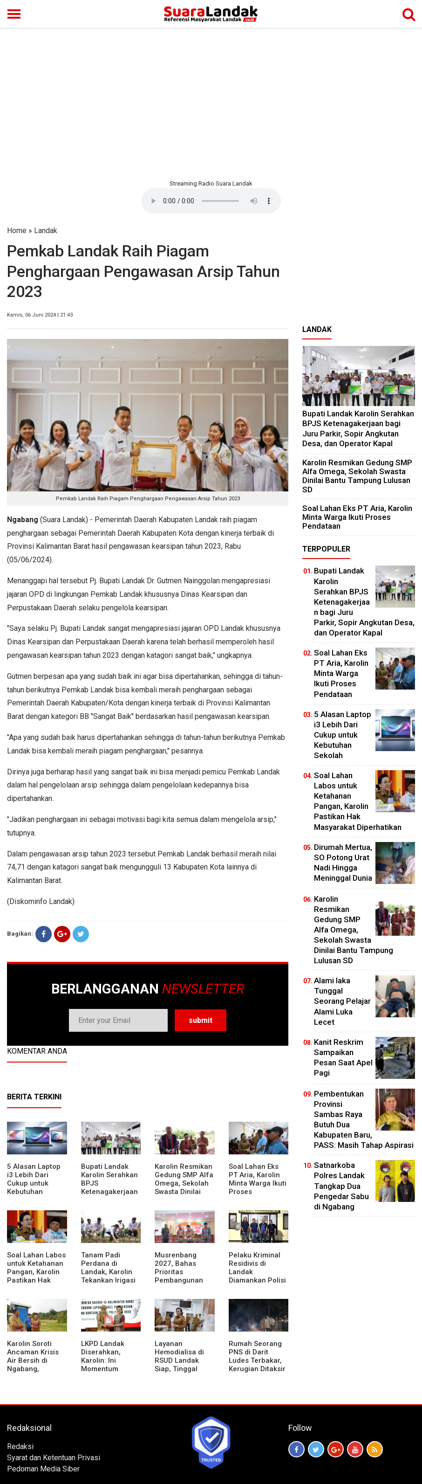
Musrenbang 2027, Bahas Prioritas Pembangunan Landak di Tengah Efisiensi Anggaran (184, 1280)
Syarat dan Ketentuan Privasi (53, 1457)
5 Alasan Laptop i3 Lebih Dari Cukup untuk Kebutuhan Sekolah (34, 1183)
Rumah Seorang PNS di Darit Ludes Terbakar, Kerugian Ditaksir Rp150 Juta (257, 1360)
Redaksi (20, 1446)
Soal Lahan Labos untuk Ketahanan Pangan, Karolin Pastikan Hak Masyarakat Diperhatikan (36, 1276)
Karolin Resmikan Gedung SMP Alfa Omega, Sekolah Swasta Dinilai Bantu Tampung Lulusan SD (184, 1187)
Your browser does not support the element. (211, 201)
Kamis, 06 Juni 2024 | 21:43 (40, 315)
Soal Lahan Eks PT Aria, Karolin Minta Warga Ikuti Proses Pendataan (257, 1183)
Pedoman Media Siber (43, 1468)
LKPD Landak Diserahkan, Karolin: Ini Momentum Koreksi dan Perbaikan (102, 1364)
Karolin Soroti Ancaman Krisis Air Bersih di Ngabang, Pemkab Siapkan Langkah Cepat (34, 1364)
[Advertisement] (211, 102)
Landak (45, 230)
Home (17, 230)
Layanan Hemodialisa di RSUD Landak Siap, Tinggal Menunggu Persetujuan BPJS (184, 1364)
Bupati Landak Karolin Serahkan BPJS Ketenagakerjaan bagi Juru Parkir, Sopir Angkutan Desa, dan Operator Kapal (109, 1195)
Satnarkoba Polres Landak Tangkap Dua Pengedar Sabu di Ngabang (341, 1185)
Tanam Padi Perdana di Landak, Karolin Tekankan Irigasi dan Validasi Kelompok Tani (108, 1276)
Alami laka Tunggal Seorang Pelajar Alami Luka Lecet (342, 1001)
